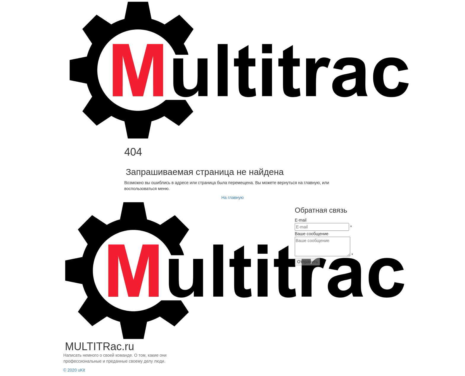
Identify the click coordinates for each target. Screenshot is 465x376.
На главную (232, 197)
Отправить (307, 261)
